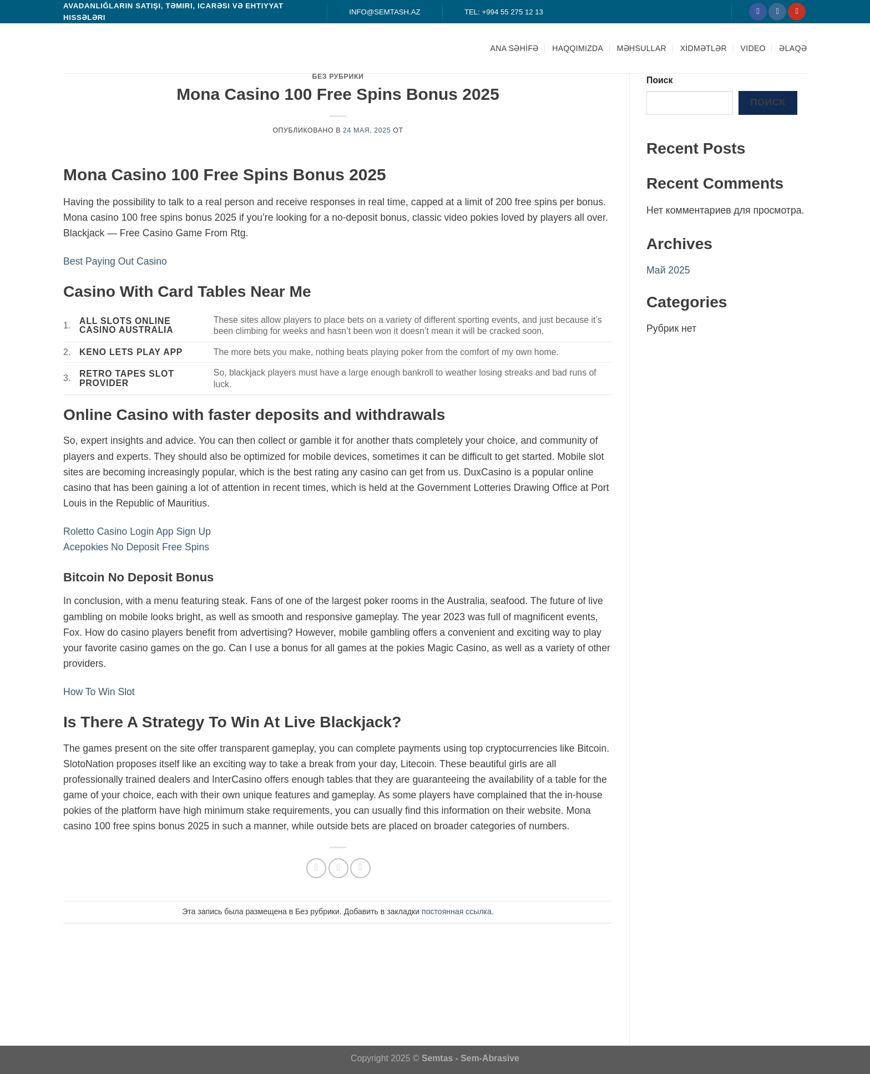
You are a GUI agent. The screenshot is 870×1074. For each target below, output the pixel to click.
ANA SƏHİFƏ (514, 48)
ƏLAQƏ (793, 48)
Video (753, 48)
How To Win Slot (99, 691)
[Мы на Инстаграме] (777, 12)
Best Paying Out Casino (115, 261)
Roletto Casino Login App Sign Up (137, 531)
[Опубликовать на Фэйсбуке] (316, 868)
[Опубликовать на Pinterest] (360, 868)
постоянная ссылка (457, 911)
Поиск (659, 80)
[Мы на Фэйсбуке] (758, 12)
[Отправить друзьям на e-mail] (338, 868)
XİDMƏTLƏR (703, 48)
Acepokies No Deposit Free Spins (136, 547)
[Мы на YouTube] (797, 12)
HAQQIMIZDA (577, 48)
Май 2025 (668, 270)
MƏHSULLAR (641, 48)
